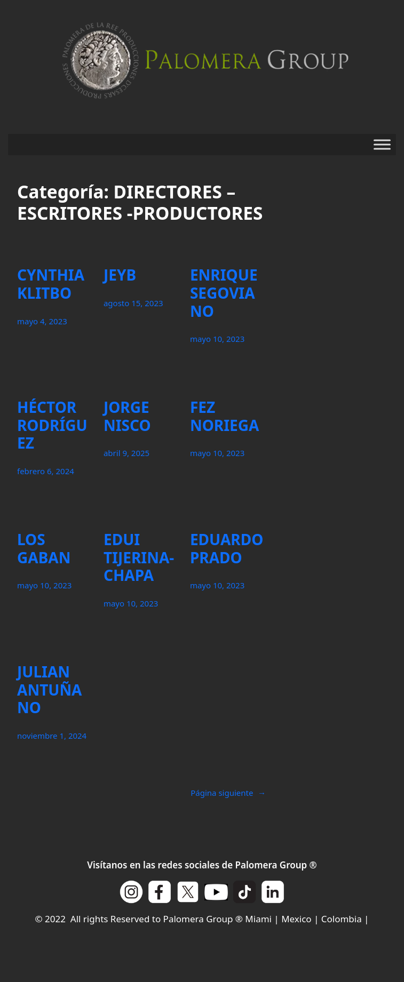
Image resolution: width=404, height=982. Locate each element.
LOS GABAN (43, 548)
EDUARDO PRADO (226, 548)
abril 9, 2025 (126, 453)
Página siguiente (228, 793)
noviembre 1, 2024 (51, 735)
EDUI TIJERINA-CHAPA (139, 558)
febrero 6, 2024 (45, 471)
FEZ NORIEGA (224, 416)
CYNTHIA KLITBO (50, 284)
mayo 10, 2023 (217, 338)
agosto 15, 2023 (133, 303)
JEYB (120, 275)
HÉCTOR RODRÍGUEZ (52, 425)
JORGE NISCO (127, 416)
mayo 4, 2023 (42, 321)
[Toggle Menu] (382, 144)
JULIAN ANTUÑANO (49, 690)
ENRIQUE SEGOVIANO (224, 293)
